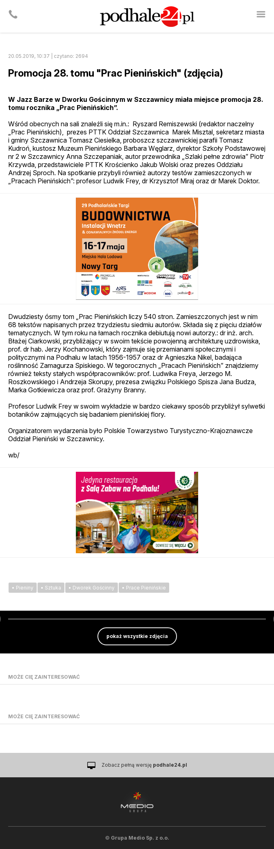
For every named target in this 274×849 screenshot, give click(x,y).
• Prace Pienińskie (144, 588)
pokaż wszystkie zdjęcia (137, 636)
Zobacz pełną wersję (144, 765)
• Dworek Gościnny (91, 588)
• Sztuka (51, 588)
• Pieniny (22, 588)
